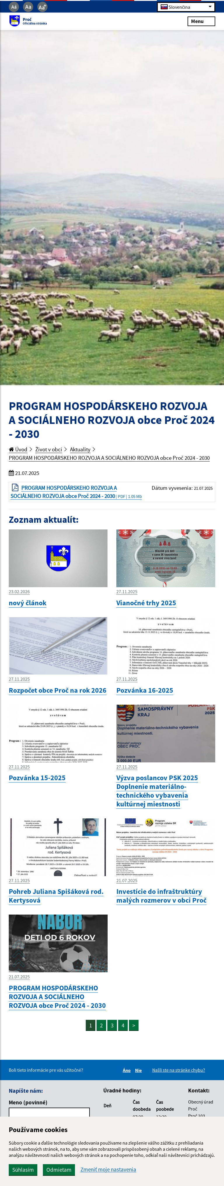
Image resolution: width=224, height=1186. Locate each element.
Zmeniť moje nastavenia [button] (108, 1169)
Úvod (18, 449)
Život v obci (48, 449)
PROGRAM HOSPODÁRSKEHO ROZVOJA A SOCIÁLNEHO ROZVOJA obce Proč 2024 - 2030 (109, 457)
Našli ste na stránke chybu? (178, 1070)
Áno (127, 1070)
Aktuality (80, 449)
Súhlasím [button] (23, 1169)
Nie (139, 1070)
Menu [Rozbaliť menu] (201, 21)
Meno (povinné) (28, 1102)
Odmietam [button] (58, 1169)
